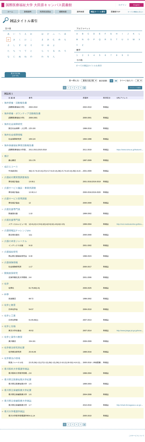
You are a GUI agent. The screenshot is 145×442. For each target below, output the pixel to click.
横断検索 (63, 12)
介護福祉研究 (11, 252)
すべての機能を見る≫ (135, 12)
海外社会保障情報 (13, 135)
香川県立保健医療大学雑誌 (17, 401)
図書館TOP (115, 12)
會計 (6, 156)
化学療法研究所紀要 (14, 347)
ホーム (10, 12)
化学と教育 (10, 305)
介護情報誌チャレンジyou (17, 230)
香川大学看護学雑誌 (14, 411)
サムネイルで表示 (116, 80)
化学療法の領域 (12, 358)
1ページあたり (126, 80)
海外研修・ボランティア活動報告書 (22, 113)
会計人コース (11, 166)
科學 (6, 294)
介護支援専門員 (12, 209)
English (136, 5)
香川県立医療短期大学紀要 (17, 379)
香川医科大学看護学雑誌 (16, 369)
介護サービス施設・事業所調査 (20, 188)
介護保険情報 (11, 262)
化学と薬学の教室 (13, 337)
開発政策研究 (11, 273)
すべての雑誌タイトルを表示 (89, 65)
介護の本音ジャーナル (15, 241)
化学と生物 (10, 326)
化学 (6, 284)
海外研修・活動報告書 (15, 103)
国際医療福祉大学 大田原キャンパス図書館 (39, 5)
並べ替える (74, 80)
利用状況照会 (45, 12)
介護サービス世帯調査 (15, 198)
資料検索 (80, 12)
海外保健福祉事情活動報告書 (19, 145)
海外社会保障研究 (13, 124)
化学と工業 (10, 315)
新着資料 (27, 12)
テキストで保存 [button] (135, 88)
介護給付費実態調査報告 (16, 177)
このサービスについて (136, 435)
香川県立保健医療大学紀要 (17, 390)
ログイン (122, 5)
